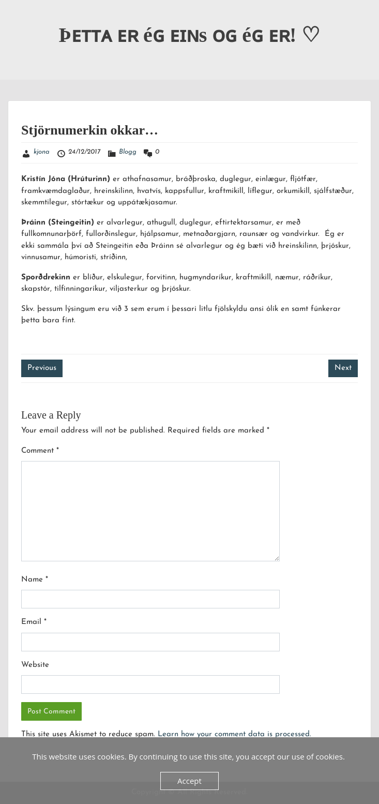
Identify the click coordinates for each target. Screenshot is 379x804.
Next (343, 368)
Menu (18, 17)
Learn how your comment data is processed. (234, 734)
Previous (41, 368)
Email (34, 622)
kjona (42, 151)
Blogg (128, 151)
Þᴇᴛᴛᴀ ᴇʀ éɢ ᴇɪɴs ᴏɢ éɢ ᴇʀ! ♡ (190, 35)
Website (35, 665)
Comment (40, 451)
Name (34, 580)
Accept (189, 781)
